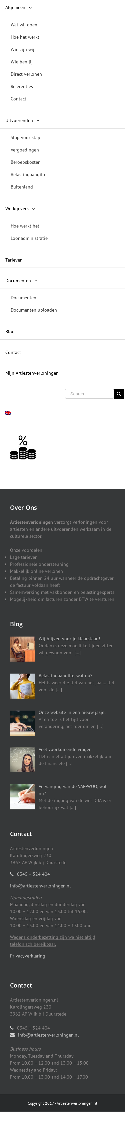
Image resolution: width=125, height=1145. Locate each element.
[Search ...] (89, 394)
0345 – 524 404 (33, 874)
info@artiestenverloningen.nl (40, 886)
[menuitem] (62, 54)
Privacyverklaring (27, 956)
